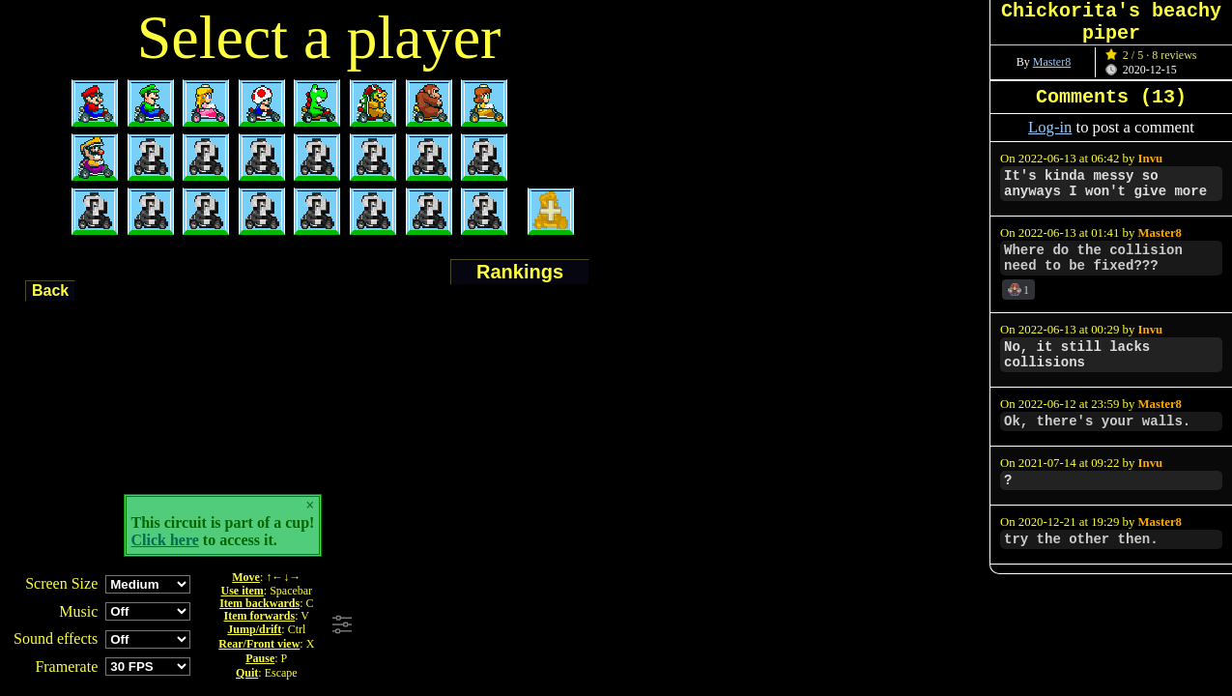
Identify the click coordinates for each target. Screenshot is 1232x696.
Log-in (1050, 127)
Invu (1150, 158)
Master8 (1052, 62)
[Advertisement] (621, 625)
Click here (165, 540)
